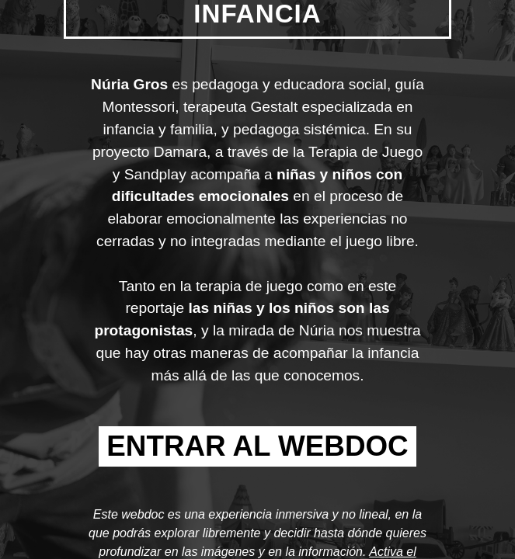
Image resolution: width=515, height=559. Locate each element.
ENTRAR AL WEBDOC (257, 446)
